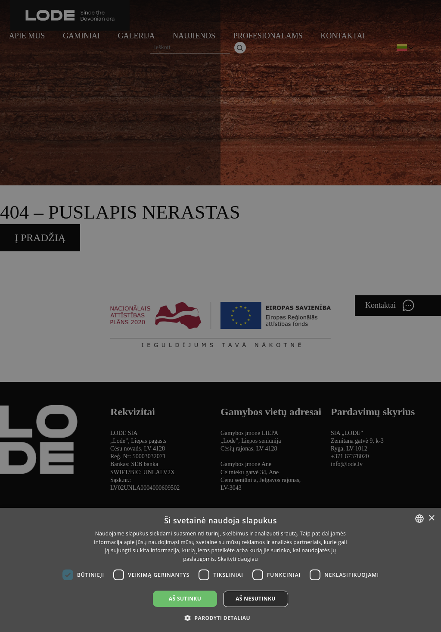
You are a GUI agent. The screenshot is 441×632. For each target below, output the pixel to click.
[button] (220, 617)
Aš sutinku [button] (185, 598)
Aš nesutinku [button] (256, 598)
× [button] (431, 518)
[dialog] (220, 316)
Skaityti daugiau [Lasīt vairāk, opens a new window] (238, 559)
